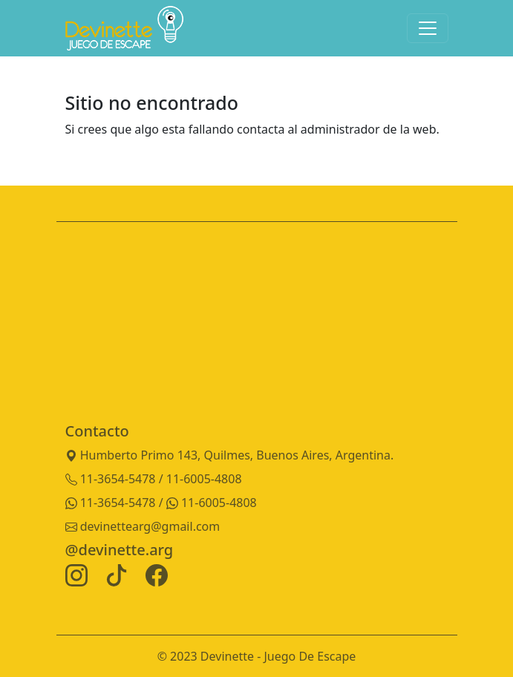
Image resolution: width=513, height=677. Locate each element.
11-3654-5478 (112, 502)
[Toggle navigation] (427, 28)
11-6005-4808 (211, 502)
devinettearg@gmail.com (142, 526)
